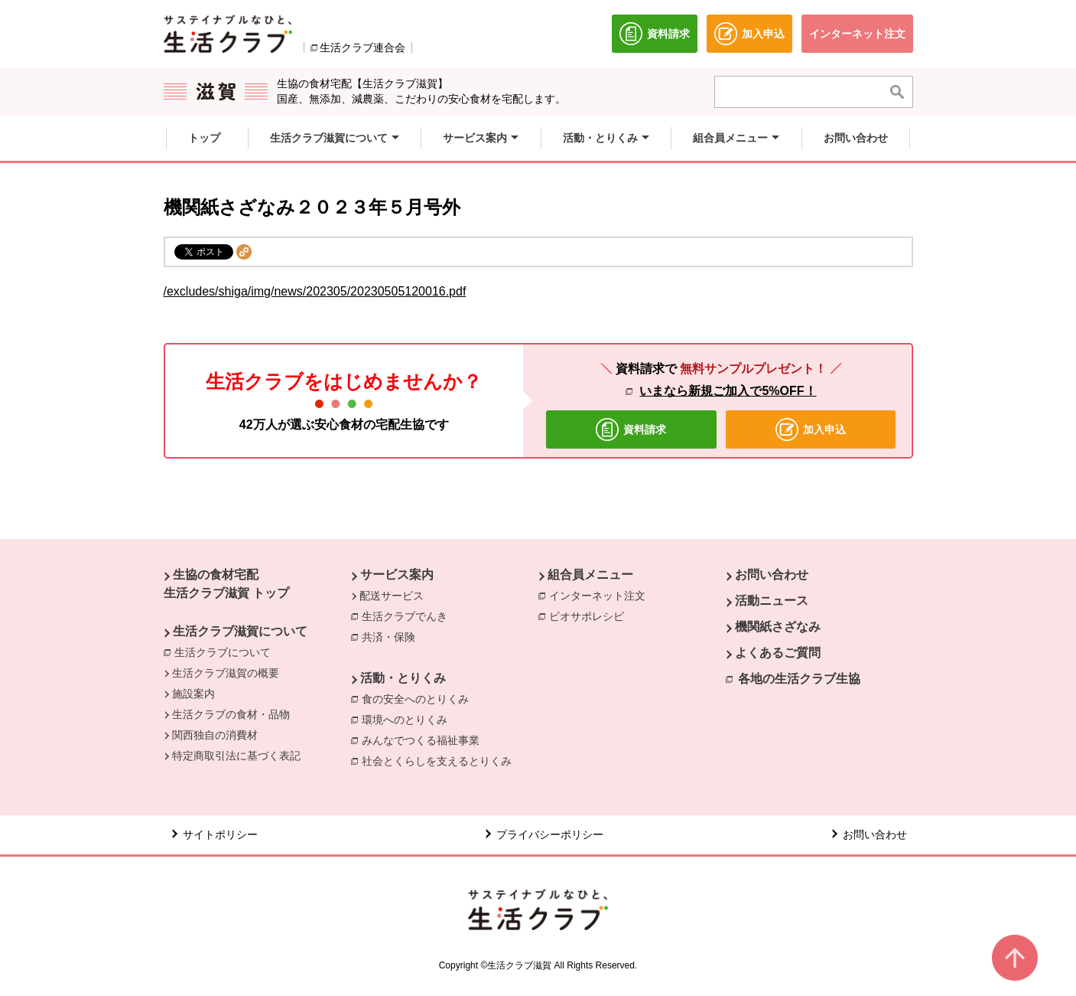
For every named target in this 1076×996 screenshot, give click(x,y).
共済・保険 (392, 636)
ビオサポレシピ (590, 615)
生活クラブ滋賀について (240, 631)
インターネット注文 (601, 595)
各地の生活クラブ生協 (799, 678)
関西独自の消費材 (215, 735)
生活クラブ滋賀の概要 (225, 673)
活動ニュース (771, 600)
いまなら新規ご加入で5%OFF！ (727, 390)
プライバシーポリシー (549, 834)
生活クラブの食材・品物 (231, 714)
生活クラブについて (226, 651)
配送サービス (391, 595)
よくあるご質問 (778, 652)
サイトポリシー (220, 834)
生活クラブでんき (408, 615)
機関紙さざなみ (778, 626)
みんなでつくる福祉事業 (424, 739)
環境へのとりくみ (408, 719)
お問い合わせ (771, 574)
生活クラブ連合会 (362, 47)
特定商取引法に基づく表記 (236, 755)
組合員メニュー (590, 574)
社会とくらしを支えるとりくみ (440, 760)
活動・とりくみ (403, 677)
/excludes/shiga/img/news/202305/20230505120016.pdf (315, 291)
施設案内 (193, 693)
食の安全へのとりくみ (419, 698)
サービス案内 (397, 574)
